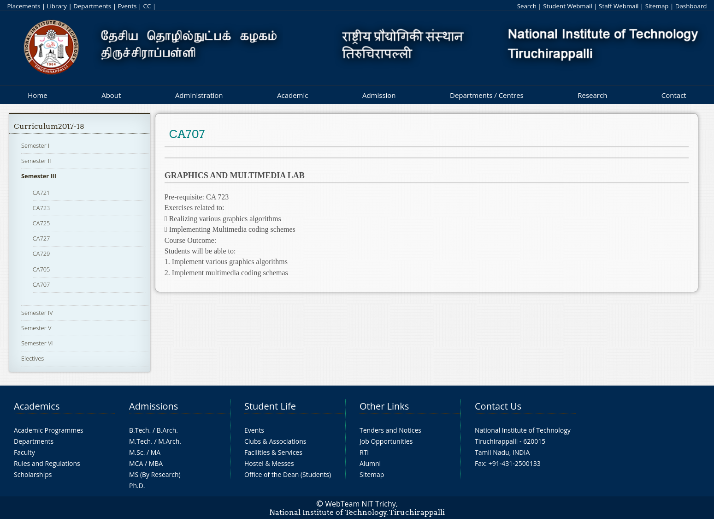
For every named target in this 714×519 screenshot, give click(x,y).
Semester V (36, 328)
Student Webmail (567, 6)
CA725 (41, 223)
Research (592, 95)
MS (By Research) (155, 474)
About (111, 95)
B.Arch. (167, 430)
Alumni (370, 463)
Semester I (35, 145)
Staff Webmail (618, 6)
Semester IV (37, 312)
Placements (23, 6)
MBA (156, 463)
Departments (92, 6)
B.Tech (139, 430)
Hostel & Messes (269, 463)
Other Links (384, 406)
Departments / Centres (487, 95)
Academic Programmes (48, 430)
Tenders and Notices (390, 430)
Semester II (36, 161)
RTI (364, 452)
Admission (379, 95)
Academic (292, 95)
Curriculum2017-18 (49, 126)
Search (527, 6)
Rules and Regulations (47, 463)
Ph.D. (137, 485)
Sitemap (657, 6)
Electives (32, 358)
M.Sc (136, 452)
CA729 (41, 253)
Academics (36, 406)
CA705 (41, 269)
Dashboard (691, 6)
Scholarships (33, 474)
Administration (199, 95)
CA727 (41, 238)
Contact (673, 95)
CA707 (41, 284)
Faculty (24, 452)
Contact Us (498, 406)
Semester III (38, 176)
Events (127, 6)
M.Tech (140, 441)
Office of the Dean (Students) (287, 474)
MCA (136, 463)
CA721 (41, 192)
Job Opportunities (386, 441)
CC (147, 6)
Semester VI (37, 343)
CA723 (41, 208)
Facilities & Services (273, 452)
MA (155, 452)
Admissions (153, 406)
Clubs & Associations (275, 441)
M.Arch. (169, 441)
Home (37, 95)
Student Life (270, 406)
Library (57, 6)
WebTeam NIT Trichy (360, 504)
